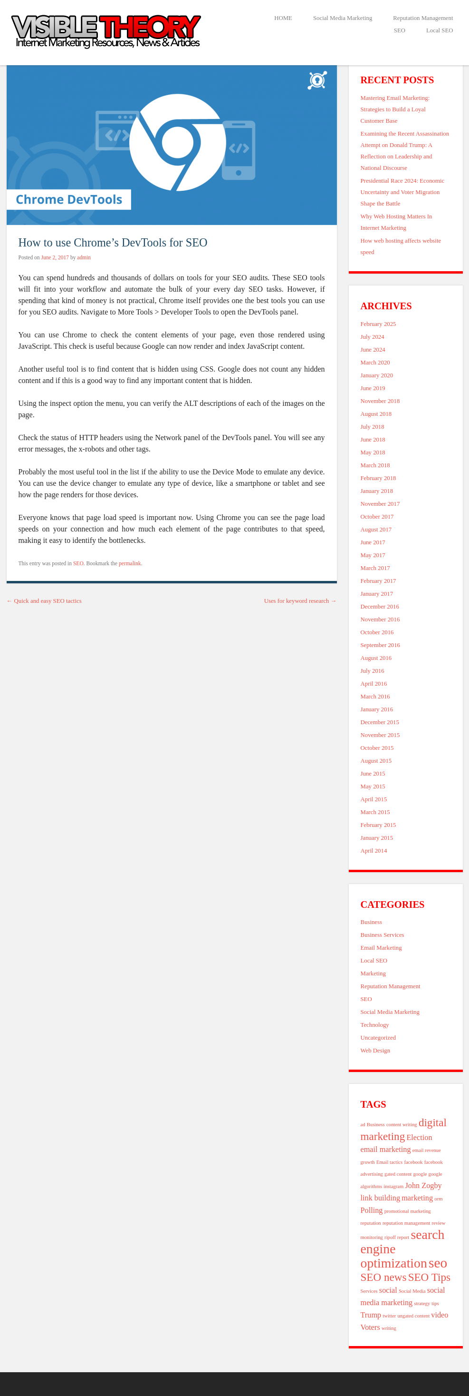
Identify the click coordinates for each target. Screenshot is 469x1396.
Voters (370, 1327)
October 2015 (377, 748)
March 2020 (375, 362)
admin (84, 257)
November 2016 (380, 619)
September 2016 (381, 645)
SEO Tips (429, 1277)
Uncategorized (378, 1037)
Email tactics (389, 1162)
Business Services (382, 935)
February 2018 (378, 478)
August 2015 (376, 760)
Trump (371, 1315)
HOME (283, 18)
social (388, 1290)
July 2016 (372, 671)
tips (435, 1303)
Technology (375, 1025)
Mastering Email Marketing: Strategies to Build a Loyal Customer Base (395, 109)
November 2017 (380, 504)
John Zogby (423, 1185)
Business (372, 922)
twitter (389, 1315)
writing (389, 1328)
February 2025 (378, 324)
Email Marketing (381, 947)
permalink (130, 563)
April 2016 (374, 683)
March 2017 (375, 568)
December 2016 (380, 606)
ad (363, 1124)
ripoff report (396, 1237)
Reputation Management (423, 18)
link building (381, 1198)
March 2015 (375, 812)
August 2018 (376, 414)
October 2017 (377, 516)
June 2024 (373, 349)
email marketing (386, 1149)
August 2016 (376, 658)
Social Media (412, 1291)
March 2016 (375, 696)
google (420, 1174)
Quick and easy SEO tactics (44, 601)
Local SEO (439, 30)
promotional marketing (407, 1211)
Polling (372, 1210)
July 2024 (372, 337)
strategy (422, 1303)
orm (438, 1198)
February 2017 (378, 581)
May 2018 (373, 452)
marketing (417, 1198)
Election (419, 1137)
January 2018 (377, 491)
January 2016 (377, 709)
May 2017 (373, 555)
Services (369, 1291)
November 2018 (380, 401)
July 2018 (372, 426)
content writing (401, 1124)
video (439, 1315)
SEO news (384, 1277)
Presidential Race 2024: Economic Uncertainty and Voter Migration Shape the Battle (403, 192)
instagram (393, 1186)
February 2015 (378, 825)
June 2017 (373, 542)
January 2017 (377, 593)
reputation (371, 1223)
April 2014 (374, 850)
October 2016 (377, 632)
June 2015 (373, 773)
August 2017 (376, 529)
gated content (398, 1174)
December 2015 (380, 722)
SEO (399, 30)
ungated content (413, 1315)
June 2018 (373, 439)
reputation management (406, 1223)
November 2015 (380, 735)
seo (438, 1262)
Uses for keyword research (300, 601)
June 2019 (373, 388)
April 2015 (374, 799)
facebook (413, 1162)
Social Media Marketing (342, 18)
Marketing (373, 973)
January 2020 (377, 375)
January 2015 (377, 838)
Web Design (376, 1050)
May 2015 (373, 786)
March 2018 (375, 465)
